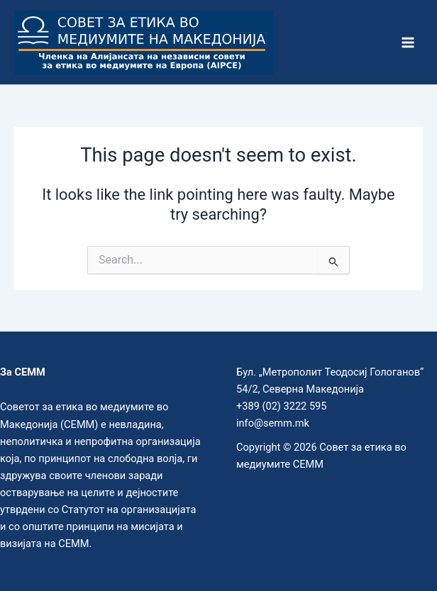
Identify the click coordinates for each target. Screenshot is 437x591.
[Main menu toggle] (408, 42)
